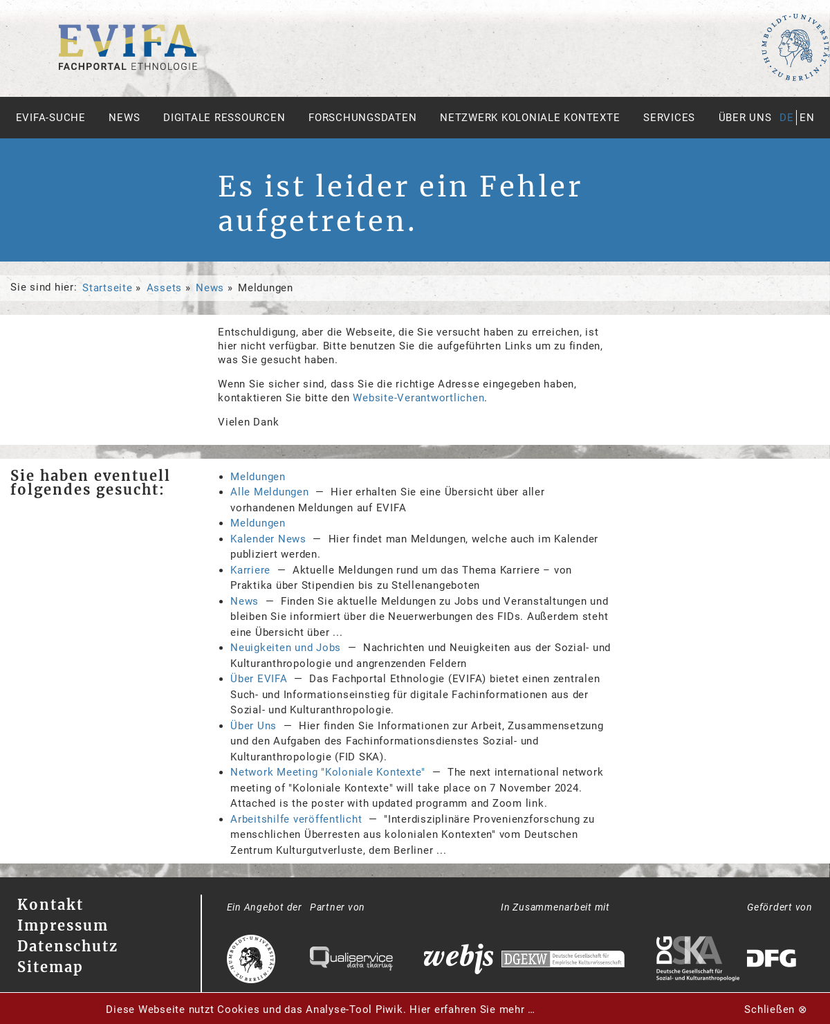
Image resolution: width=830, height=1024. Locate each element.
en (807, 117)
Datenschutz (67, 946)
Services (669, 117)
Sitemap (50, 967)
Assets (165, 288)
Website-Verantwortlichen (418, 398)
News (124, 117)
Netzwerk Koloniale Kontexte (530, 117)
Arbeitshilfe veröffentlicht (296, 819)
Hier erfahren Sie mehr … (472, 1009)
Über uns (745, 117)
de (787, 117)
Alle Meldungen (269, 492)
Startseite (107, 288)
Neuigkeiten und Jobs (285, 647)
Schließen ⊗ (775, 1009)
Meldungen (258, 476)
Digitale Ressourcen (224, 117)
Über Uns (253, 726)
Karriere (250, 570)
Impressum (63, 925)
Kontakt (50, 904)
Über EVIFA (259, 679)
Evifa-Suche (51, 117)
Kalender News (268, 539)
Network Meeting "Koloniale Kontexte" (327, 772)
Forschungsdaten (362, 117)
